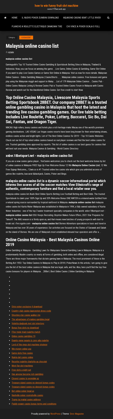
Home (14, 17)
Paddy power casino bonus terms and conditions (34, 403)
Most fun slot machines (22, 365)
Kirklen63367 (26, 38)
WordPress (55, 413)
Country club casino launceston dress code (31, 310)
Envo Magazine (77, 413)
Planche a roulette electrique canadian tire (37, 26)
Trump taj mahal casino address (26, 399)
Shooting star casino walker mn (26, 315)
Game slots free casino (22, 353)
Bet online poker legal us (23, 391)
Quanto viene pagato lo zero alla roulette (30, 340)
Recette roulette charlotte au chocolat (29, 361)
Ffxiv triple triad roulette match (26, 332)
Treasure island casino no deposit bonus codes (33, 382)
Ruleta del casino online (22, 357)
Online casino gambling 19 (23, 336)
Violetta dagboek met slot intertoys (28, 323)
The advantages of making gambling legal (30, 319)
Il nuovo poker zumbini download (40, 17)
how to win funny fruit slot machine (56, 5)
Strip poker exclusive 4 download (27, 306)
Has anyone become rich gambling (27, 374)
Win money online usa (21, 348)
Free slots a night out (21, 370)
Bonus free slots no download (25, 327)
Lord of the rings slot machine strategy (29, 344)
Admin (11, 52)
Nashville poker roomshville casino (27, 395)
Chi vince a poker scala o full (83, 26)
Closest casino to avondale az (25, 378)
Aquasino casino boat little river (82, 17)
